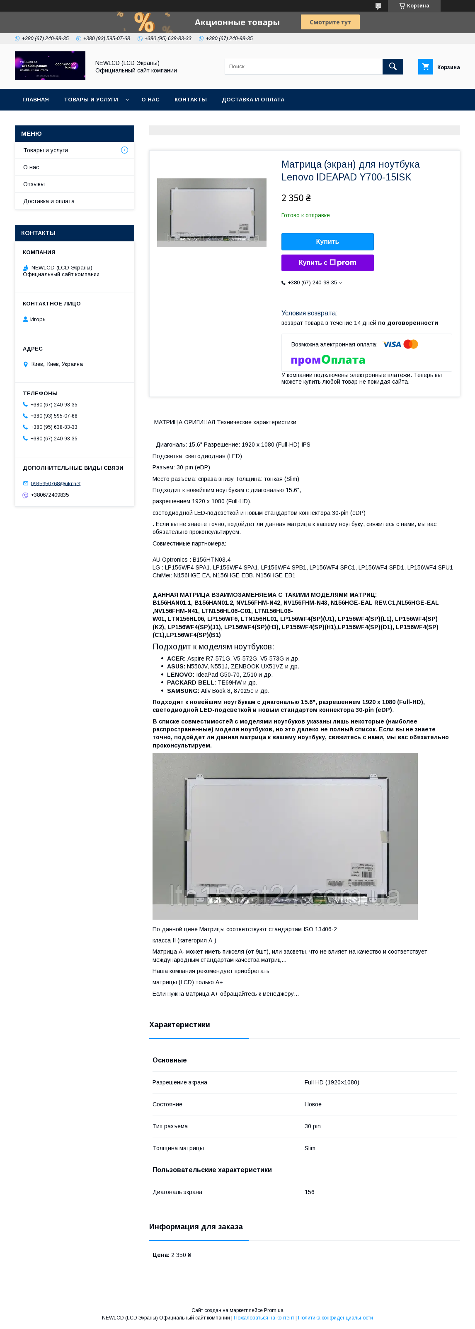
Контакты (190, 99)
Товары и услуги (91, 99)
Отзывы (34, 184)
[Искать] (393, 67)
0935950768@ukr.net (55, 483)
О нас (150, 99)
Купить (327, 241)
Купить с (327, 263)
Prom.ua (274, 1310)
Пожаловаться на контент (264, 1318)
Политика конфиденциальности (335, 1318)
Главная (35, 99)
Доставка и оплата (253, 99)
